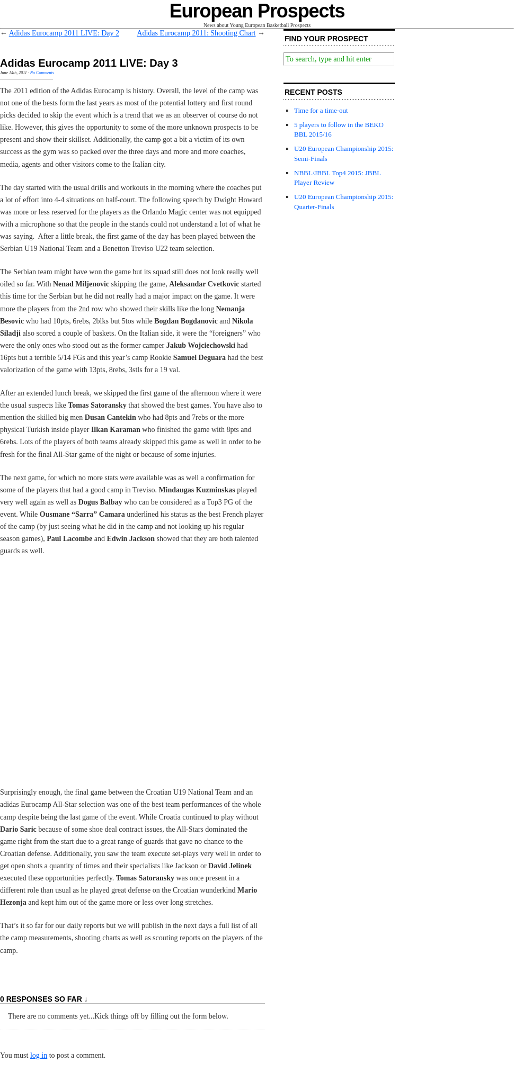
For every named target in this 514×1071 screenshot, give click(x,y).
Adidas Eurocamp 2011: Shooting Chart (196, 33)
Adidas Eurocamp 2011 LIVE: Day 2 (64, 33)
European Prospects (257, 11)
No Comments (42, 72)
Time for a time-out (321, 110)
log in (38, 1055)
